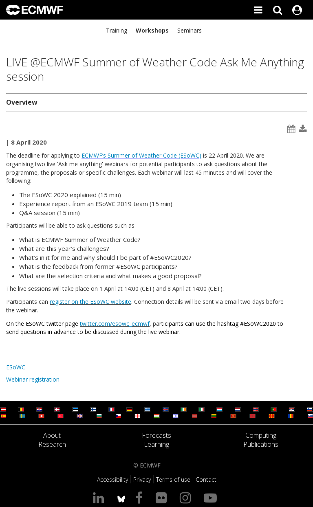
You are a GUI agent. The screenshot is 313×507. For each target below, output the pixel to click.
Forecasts (156, 435)
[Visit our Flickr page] (163, 497)
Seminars (189, 30)
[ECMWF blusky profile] (121, 497)
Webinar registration (33, 379)
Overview (21, 102)
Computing (260, 435)
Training (116, 30)
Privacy (142, 479)
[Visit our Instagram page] (187, 497)
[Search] (277, 10)
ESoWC (15, 367)
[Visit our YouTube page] (212, 497)
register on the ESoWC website (90, 301)
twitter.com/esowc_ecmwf (115, 323)
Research (52, 444)
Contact (206, 479)
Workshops (152, 30)
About (52, 435)
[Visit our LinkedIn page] (100, 497)
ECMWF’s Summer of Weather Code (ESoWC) (141, 155)
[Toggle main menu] (258, 10)
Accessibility (112, 479)
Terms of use (173, 479)
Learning (156, 444)
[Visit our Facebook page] (140, 497)
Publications (260, 444)
